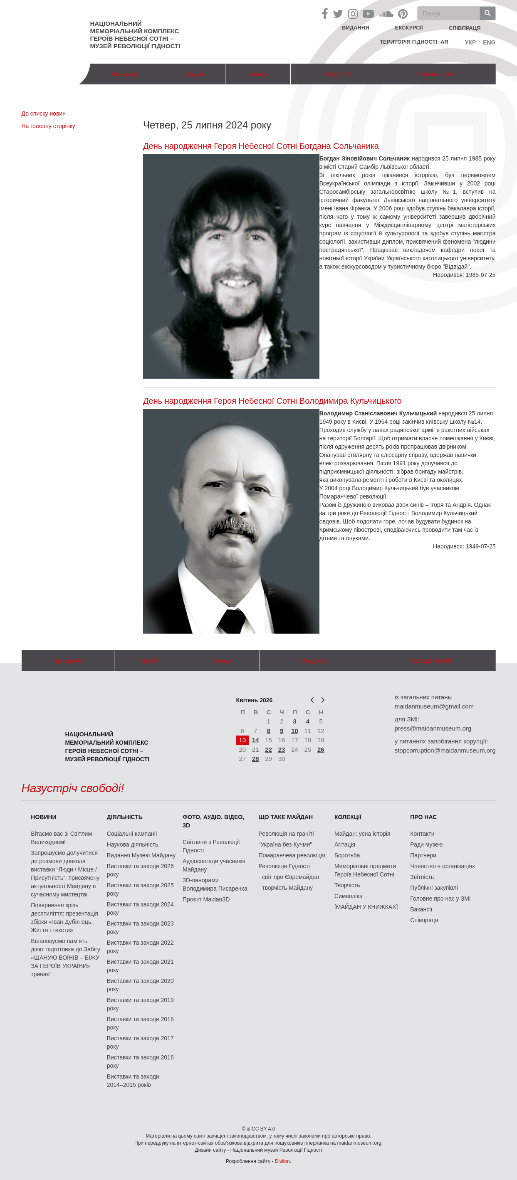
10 (294, 730)
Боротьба (347, 855)
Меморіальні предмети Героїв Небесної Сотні (365, 870)
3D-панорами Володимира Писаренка (215, 884)
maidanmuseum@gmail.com (434, 706)
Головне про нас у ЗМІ (440, 898)
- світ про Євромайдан (289, 877)
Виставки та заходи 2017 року (140, 1042)
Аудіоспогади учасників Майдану (214, 865)
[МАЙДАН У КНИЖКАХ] (366, 907)
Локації (257, 74)
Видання (355, 28)
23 (281, 749)
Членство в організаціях (442, 866)
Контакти (422, 833)
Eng (489, 42)
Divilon (282, 1161)
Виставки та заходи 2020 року (140, 985)
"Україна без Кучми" (285, 844)
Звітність (422, 877)
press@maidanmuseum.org (433, 728)
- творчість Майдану (286, 887)
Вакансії (421, 909)
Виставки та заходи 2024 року (140, 908)
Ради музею (426, 844)
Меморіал (124, 74)
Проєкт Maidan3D (206, 899)
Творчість (347, 885)
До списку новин (44, 113)
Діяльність (125, 817)
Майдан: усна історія (362, 833)
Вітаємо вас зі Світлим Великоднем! (61, 837)
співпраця (465, 28)
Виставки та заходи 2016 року (140, 1061)
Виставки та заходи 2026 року (140, 870)
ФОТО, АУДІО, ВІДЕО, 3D (213, 821)
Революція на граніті (286, 833)
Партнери (423, 855)
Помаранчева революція (292, 855)
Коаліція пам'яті (439, 74)
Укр (470, 42)
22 (268, 749)
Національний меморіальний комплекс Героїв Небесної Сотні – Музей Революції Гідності (135, 34)
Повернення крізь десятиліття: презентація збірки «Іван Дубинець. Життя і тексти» (64, 917)
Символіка (348, 896)
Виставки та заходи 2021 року (140, 965)
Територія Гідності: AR (414, 42)
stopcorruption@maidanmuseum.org (445, 750)
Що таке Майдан (286, 817)
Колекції (347, 817)
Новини (43, 817)
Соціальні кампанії (132, 833)
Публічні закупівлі (434, 887)
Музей (194, 74)
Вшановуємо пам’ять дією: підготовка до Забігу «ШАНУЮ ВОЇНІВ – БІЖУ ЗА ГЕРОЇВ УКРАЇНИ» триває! (65, 958)
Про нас (423, 817)
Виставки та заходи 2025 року (140, 889)
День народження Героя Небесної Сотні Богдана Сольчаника (261, 146)
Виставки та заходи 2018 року (140, 1023)
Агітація (344, 844)
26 (320, 749)
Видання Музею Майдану (141, 855)
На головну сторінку (48, 126)
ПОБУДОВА (336, 74)
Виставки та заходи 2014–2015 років (133, 1080)
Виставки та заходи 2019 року (140, 1004)
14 (255, 739)
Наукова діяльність (132, 844)
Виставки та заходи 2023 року (140, 927)
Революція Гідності (284, 866)
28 (255, 758)
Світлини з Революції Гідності (211, 846)
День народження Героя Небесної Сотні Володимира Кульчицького (272, 400)
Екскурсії (409, 28)
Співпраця (424, 920)
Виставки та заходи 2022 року (140, 946)
